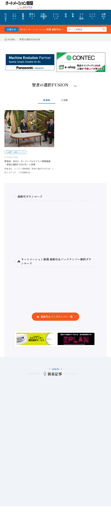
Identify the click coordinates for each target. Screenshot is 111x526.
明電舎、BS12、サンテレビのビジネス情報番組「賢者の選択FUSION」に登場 (27, 163)
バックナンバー (92, 16)
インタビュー (14, 16)
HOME (6, 17)
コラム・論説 (81, 16)
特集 (73, 15)
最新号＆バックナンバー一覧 (57, 316)
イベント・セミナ (56, 16)
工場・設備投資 (43, 16)
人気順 (64, 100)
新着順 (46, 100)
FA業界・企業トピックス (15, 152)
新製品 (23, 16)
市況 (66, 15)
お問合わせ (103, 16)
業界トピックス (32, 16)
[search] (104, 29)
